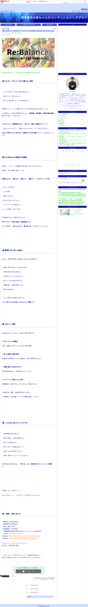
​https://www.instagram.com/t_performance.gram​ (25, 536)
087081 (83, 9)
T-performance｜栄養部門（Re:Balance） (24, 538)
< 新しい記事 (8, 24)
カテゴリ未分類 (62, 114)
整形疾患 (61, 122)
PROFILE (11, 11)
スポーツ (61, 115)
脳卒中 (60, 120)
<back (66, 164)
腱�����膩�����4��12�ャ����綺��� (72, 194)
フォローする (72, 107)
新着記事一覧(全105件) (29, 24)
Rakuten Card (72, 206)
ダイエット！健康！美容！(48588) (13, 32)
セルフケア (61, 117)
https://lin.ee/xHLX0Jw (16, 533)
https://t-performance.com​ (20, 543)
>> (67, 3)
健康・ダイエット (6, 2)
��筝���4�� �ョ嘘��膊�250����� (70, 200)
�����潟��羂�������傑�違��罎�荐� (72, 202)
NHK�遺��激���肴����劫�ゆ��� (70, 192)
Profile (72, 74)
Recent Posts (72, 128)
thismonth (73, 164)
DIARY (6, 11)
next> (79, 164)
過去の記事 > (49, 24)
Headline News (72, 187)
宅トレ (60, 119)
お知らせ (9, 34)
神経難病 (61, 123)
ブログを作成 (78, 3)
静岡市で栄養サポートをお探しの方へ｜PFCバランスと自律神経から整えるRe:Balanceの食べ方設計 (28, 31)
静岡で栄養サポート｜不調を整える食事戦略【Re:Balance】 (21, 72)
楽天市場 (85, 3)
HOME (2, 11)
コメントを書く (51, 579)
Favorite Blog (72, 171)
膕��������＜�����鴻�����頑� (71, 203)
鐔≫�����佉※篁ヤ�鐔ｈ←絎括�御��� (70, 199)
